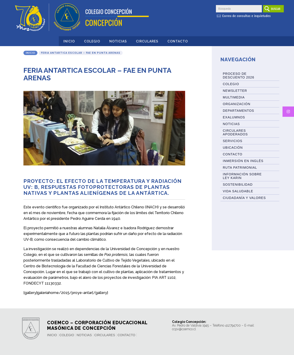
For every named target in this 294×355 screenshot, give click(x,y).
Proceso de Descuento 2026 (238, 75)
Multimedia (234, 97)
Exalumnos (234, 117)
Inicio (69, 41)
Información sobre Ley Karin (242, 176)
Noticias (118, 41)
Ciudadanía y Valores (244, 198)
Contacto (177, 41)
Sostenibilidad (238, 184)
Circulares (147, 41)
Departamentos (238, 110)
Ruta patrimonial (240, 167)
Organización (236, 104)
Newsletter (235, 90)
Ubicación (233, 147)
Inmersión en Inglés (243, 161)
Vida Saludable (238, 191)
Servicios (232, 141)
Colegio (92, 41)
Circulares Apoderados (235, 132)
